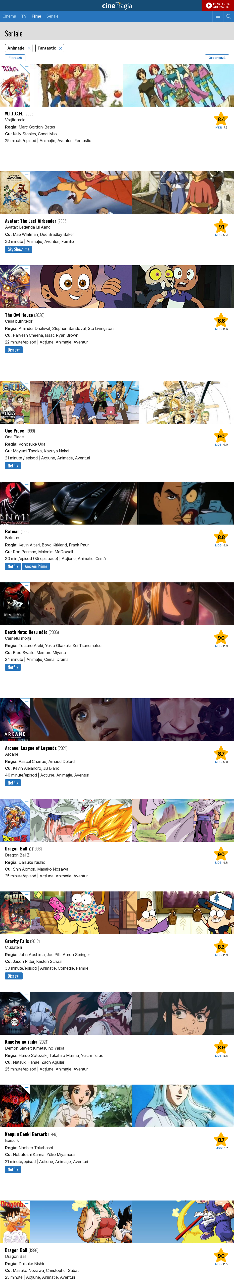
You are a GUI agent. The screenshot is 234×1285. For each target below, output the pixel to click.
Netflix (13, 466)
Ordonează (217, 58)
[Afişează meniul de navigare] (217, 16)
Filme (36, 16)
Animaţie (16, 48)
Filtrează (15, 58)
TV (24, 16)
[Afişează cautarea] (228, 16)
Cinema (9, 16)
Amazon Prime (36, 566)
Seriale (52, 16)
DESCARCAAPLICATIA (221, 5)
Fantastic (47, 48)
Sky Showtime (18, 249)
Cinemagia (117, 5)
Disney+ (14, 350)
